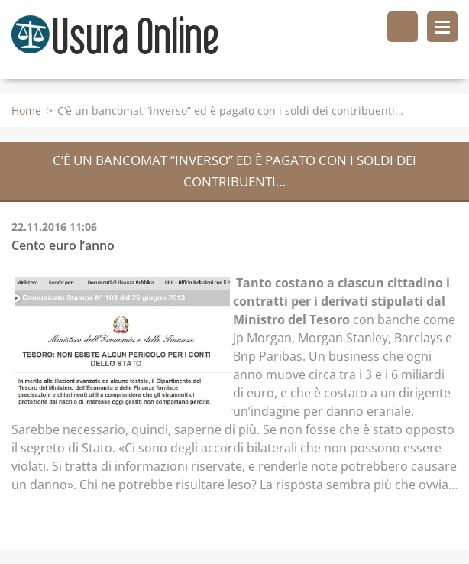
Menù (442, 26)
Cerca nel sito (402, 26)
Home (26, 110)
